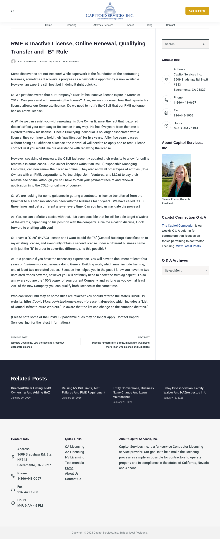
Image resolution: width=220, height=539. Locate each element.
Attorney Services (103, 25)
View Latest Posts (188, 246)
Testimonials (74, 463)
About (130, 25)
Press (69, 468)
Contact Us (73, 479)
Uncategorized (70, 61)
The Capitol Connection (178, 225)
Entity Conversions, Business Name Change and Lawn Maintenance (133, 392)
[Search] (12, 11)
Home (48, 25)
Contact (170, 25)
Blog (149, 25)
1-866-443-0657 (185, 102)
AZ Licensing (74, 452)
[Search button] (204, 43)
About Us (72, 473)
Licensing (73, 25)
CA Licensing (74, 446)
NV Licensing (74, 457)
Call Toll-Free (197, 10)
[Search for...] (181, 43)
